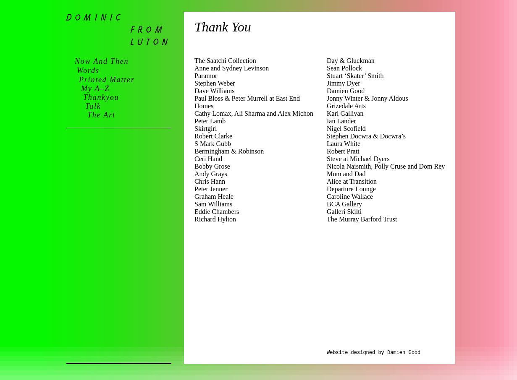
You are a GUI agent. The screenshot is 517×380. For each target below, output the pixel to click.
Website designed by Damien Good (373, 353)
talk (93, 106)
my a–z (95, 88)
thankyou (101, 97)
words (88, 70)
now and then (102, 61)
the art (101, 115)
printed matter (107, 79)
